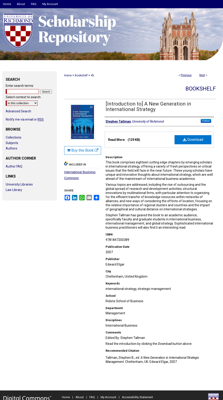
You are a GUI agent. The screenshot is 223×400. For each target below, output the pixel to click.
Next (202, 75)
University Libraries (19, 184)
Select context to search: (23, 97)
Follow (206, 120)
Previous (186, 75)
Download (193, 139)
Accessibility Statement (137, 397)
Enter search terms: (20, 86)
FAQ (92, 397)
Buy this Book (82, 150)
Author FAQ (14, 166)
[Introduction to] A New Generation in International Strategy (148, 106)
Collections (13, 137)
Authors (11, 148)
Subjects (12, 143)
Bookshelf (81, 75)
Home (68, 75)
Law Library (14, 190)
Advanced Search (18, 111)
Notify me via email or (25, 119)
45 (92, 75)
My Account (108, 397)
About (80, 397)
